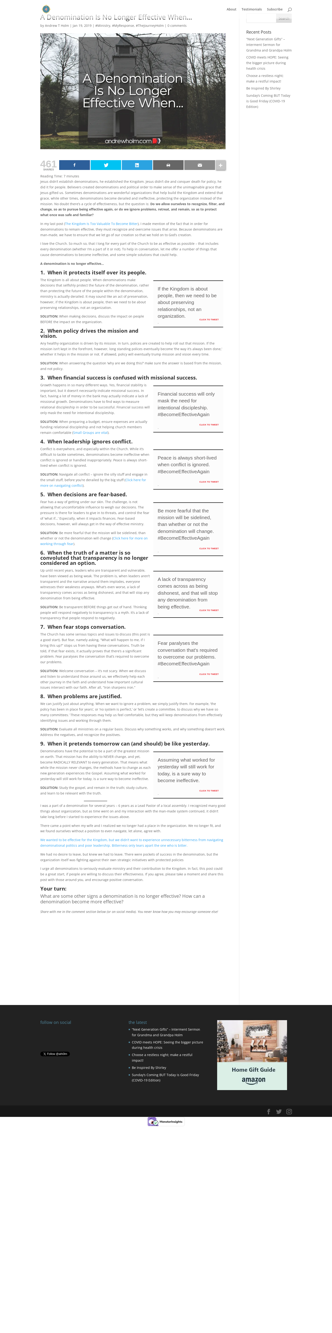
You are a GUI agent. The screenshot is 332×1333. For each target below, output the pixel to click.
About (231, 9)
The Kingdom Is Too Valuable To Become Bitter (101, 223)
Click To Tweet (209, 319)
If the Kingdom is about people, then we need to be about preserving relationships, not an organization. (187, 302)
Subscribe (275, 9)
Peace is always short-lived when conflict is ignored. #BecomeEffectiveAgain (187, 464)
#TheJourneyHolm (150, 25)
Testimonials (252, 9)
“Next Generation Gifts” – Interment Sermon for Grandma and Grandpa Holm (269, 44)
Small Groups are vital (90, 432)
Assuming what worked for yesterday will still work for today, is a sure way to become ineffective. (186, 770)
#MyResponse (123, 25)
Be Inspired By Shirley (263, 88)
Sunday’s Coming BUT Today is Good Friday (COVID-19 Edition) (268, 101)
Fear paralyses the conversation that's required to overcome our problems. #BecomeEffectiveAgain (188, 653)
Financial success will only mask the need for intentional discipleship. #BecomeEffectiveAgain (186, 404)
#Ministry (102, 25)
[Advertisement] (133, 947)
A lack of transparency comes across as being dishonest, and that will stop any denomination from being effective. (188, 593)
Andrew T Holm (57, 25)
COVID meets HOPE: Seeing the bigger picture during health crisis (267, 63)
